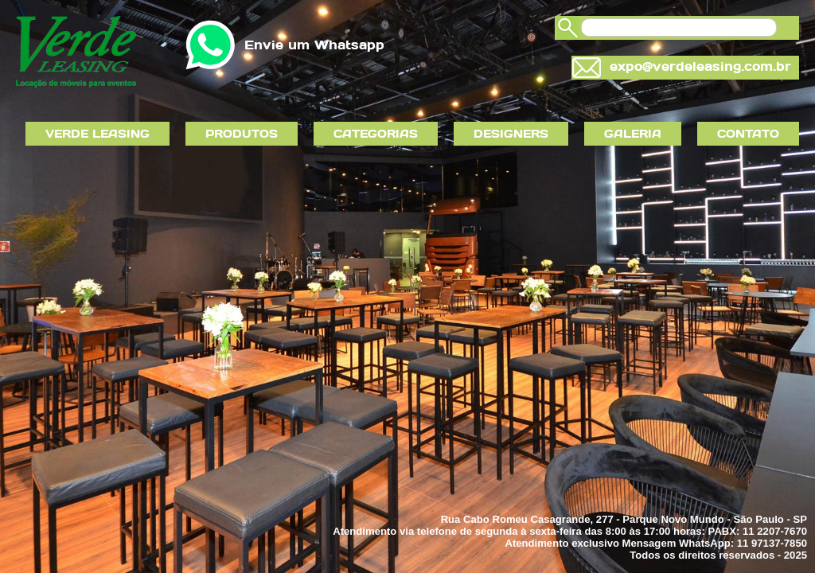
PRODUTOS (241, 134)
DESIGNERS (511, 134)
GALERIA (632, 134)
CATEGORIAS (375, 134)
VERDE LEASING (97, 134)
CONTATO (748, 134)
